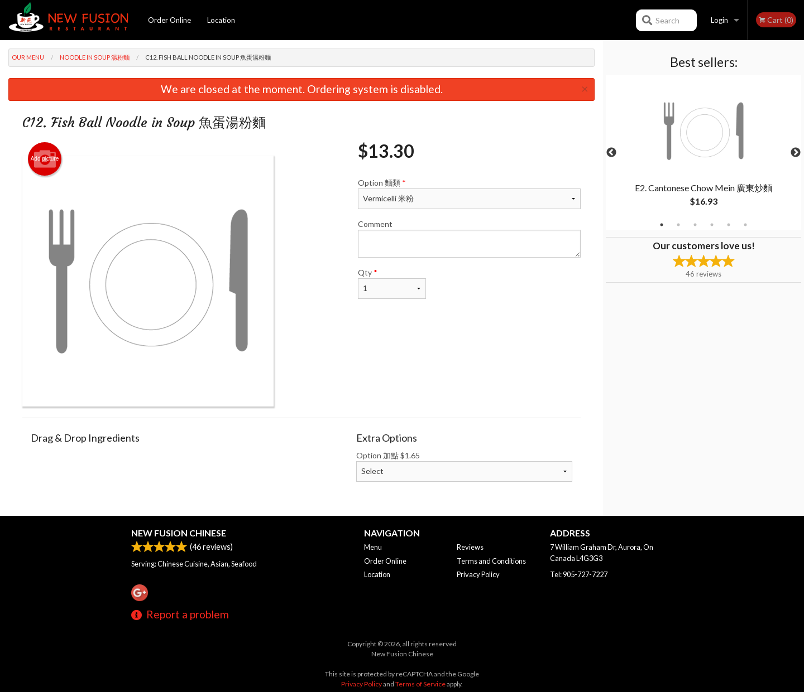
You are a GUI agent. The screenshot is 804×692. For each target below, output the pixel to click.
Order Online (169, 20)
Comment (469, 238)
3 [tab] (695, 224)
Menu (373, 547)
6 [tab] (745, 224)
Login (719, 20)
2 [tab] (678, 224)
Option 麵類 (469, 193)
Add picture (45, 159)
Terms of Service (420, 684)
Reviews (470, 547)
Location (221, 20)
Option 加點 (464, 466)
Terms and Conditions (491, 560)
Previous (611, 152)
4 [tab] (711, 224)
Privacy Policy (478, 574)
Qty (392, 283)
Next (795, 152)
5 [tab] (728, 224)
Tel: (578, 574)
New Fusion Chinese (178, 533)
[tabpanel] (703, 153)
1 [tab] (661, 224)
